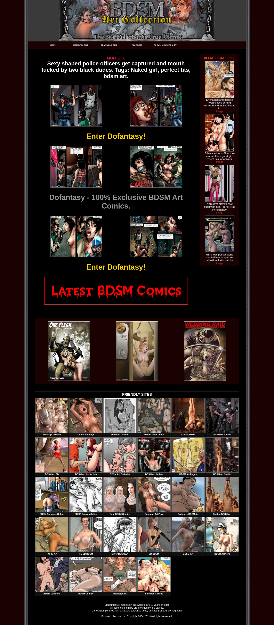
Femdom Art (80, 45)
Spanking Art (109, 45)
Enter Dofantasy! (115, 136)
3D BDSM (137, 45)
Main (53, 45)
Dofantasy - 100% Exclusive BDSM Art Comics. (116, 201)
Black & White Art (165, 45)
